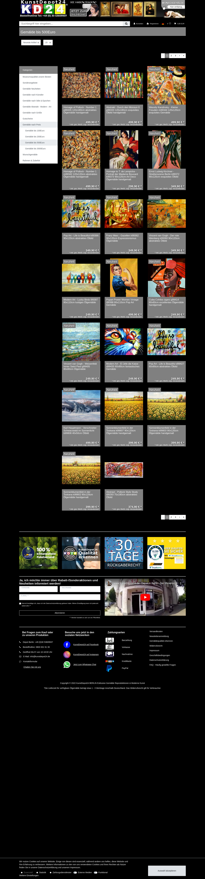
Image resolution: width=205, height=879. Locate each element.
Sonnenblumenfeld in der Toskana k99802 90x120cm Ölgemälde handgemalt (78, 495)
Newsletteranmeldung (159, 636)
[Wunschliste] (169, 23)
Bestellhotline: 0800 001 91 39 (36, 647)
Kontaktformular (30, 661)
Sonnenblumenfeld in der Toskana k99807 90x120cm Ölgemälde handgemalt (121, 431)
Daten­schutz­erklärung (47, 867)
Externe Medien (85, 872)
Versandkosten (156, 631)
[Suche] (126, 23)
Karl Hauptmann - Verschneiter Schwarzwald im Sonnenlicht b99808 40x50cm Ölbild (80, 431)
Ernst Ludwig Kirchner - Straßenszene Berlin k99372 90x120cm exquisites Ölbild (164, 174)
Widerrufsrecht (155, 646)
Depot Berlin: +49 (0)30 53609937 (38, 642)
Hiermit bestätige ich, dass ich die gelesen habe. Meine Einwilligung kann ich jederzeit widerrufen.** (60, 604)
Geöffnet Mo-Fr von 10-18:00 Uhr (37, 652)
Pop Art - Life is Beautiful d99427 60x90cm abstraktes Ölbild (166, 365)
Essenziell (28, 872)
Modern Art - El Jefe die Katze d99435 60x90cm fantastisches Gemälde (123, 366)
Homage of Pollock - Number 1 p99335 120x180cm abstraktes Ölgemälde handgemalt (80, 110)
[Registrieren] (152, 23)
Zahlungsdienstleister (62, 872)
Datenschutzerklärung (159, 660)
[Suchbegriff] (71, 23)
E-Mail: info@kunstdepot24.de (36, 656)
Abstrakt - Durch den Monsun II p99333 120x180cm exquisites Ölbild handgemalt (123, 110)
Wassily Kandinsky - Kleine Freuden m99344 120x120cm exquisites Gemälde (164, 110)
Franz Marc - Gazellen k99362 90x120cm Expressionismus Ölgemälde (122, 238)
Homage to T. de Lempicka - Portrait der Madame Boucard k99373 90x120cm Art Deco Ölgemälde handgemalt (122, 175)
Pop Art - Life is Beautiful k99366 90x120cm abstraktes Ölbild (81, 237)
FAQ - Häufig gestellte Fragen (162, 665)
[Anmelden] (138, 23)
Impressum (154, 650)
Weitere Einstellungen (29, 875)
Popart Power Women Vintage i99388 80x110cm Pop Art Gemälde (122, 302)
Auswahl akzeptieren (167, 871)
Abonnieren (60, 613)
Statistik (42, 872)
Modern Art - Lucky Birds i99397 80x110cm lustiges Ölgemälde (80, 301)
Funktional (103, 872)
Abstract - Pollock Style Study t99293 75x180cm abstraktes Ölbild (122, 495)
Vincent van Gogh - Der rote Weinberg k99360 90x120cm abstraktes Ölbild (164, 238)
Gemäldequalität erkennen (161, 641)
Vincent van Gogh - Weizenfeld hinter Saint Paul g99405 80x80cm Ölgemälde (80, 366)
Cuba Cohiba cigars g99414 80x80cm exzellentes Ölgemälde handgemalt (166, 302)
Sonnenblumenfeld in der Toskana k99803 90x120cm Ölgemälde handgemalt (163, 431)
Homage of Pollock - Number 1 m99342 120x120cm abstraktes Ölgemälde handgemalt (80, 174)
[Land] (162, 23)
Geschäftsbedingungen (159, 655)
